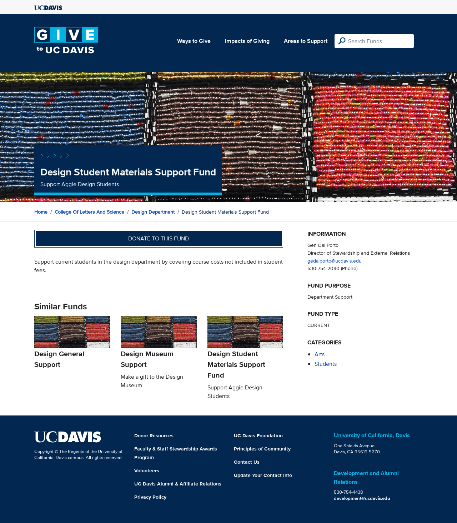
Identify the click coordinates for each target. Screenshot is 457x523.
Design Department (153, 211)
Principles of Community (262, 448)
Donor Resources (154, 435)
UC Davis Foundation (258, 435)
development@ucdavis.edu (362, 498)
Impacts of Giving (247, 41)
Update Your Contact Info (263, 475)
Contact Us (247, 461)
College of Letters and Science (89, 211)
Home (40, 211)
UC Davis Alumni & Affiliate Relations (177, 483)
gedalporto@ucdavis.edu (334, 260)
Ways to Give (194, 41)
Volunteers (146, 470)
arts (320, 354)
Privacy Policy (150, 496)
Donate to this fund (158, 238)
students (326, 364)
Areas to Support (305, 41)
